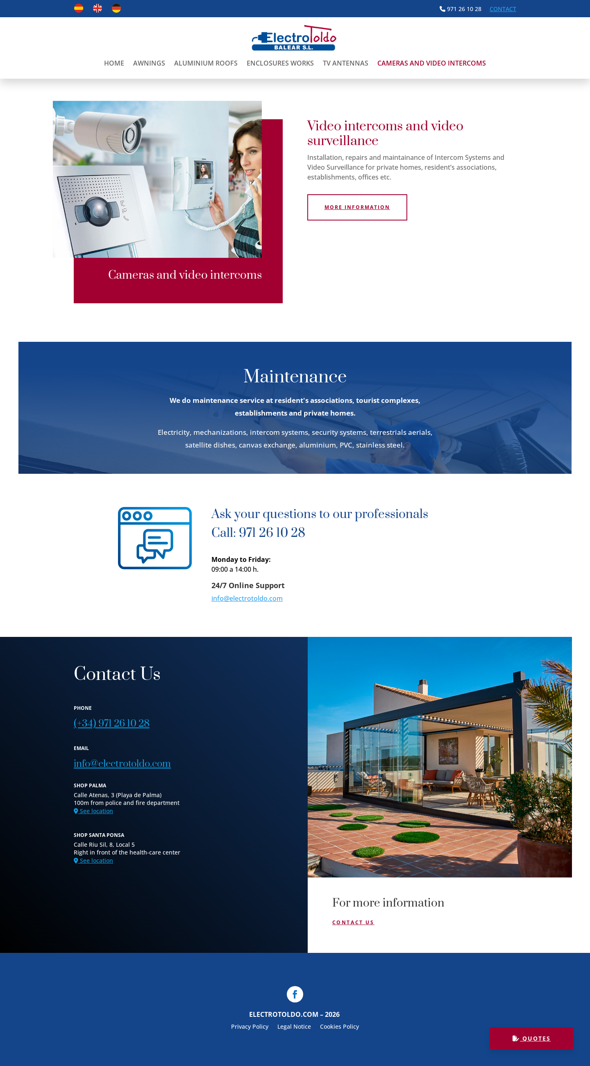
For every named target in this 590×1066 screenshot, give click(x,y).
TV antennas (345, 63)
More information (357, 207)
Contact (503, 9)
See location (93, 811)
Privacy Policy (249, 1027)
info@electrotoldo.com (247, 598)
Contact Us (353, 922)
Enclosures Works (280, 63)
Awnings (149, 63)
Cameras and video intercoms (431, 63)
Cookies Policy (339, 1027)
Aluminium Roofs (206, 63)
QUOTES (532, 1038)
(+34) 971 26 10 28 (112, 724)
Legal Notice (294, 1027)
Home (114, 63)
